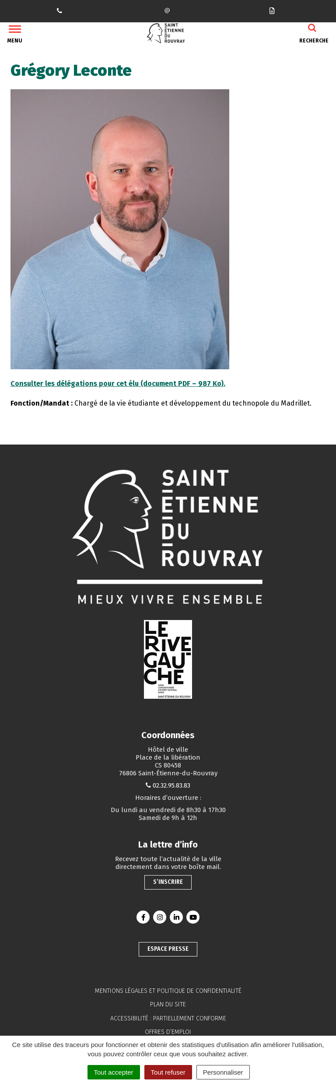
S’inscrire (168, 882)
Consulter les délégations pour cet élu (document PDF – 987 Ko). (117, 383)
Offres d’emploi (168, 1032)
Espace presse (168, 949)
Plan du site (168, 1004)
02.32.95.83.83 (171, 785)
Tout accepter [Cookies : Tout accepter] (113, 1072)
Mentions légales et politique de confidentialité (168, 991)
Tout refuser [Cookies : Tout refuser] (168, 1072)
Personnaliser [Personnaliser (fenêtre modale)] (223, 1072)
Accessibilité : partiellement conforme (168, 1018)
